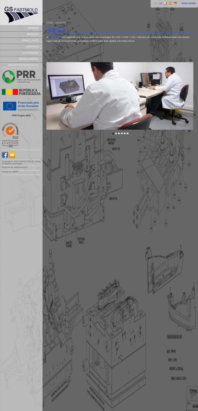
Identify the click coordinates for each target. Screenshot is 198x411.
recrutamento (28, 59)
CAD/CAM (60, 22)
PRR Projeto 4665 (21, 115)
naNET (15, 171)
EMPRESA (32, 28)
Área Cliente (30, 40)
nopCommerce (21, 167)
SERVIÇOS (32, 34)
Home (49, 22)
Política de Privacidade (23, 65)
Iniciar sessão (189, 3)
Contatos (32, 46)
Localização (30, 53)
